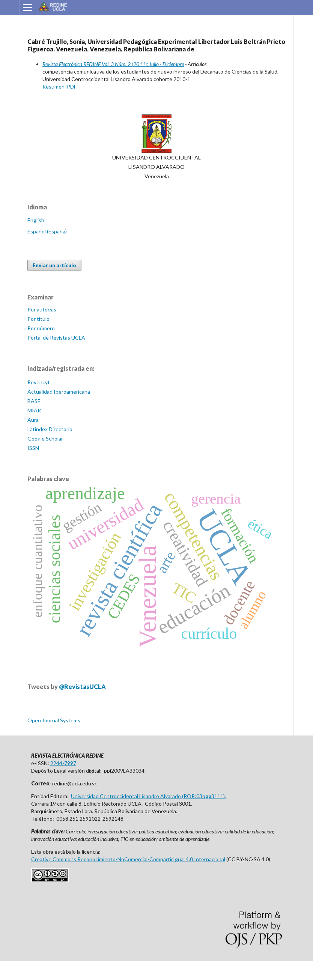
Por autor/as (41, 309)
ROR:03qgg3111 (203, 796)
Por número (41, 328)
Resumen (53, 86)
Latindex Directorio (49, 429)
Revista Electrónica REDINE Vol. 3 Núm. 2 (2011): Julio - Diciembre (113, 64)
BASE (34, 401)
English (35, 220)
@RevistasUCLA (82, 686)
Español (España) (47, 231)
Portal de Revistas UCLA (56, 337)
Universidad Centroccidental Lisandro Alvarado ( (127, 796)
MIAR (34, 410)
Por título (38, 319)
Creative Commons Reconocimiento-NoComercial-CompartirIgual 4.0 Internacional (128, 859)
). (224, 796)
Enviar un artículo (54, 265)
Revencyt (38, 382)
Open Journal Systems (53, 720)
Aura (33, 420)
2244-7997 (63, 763)
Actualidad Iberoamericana (58, 391)
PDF (72, 86)
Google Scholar (45, 438)
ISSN (33, 448)
